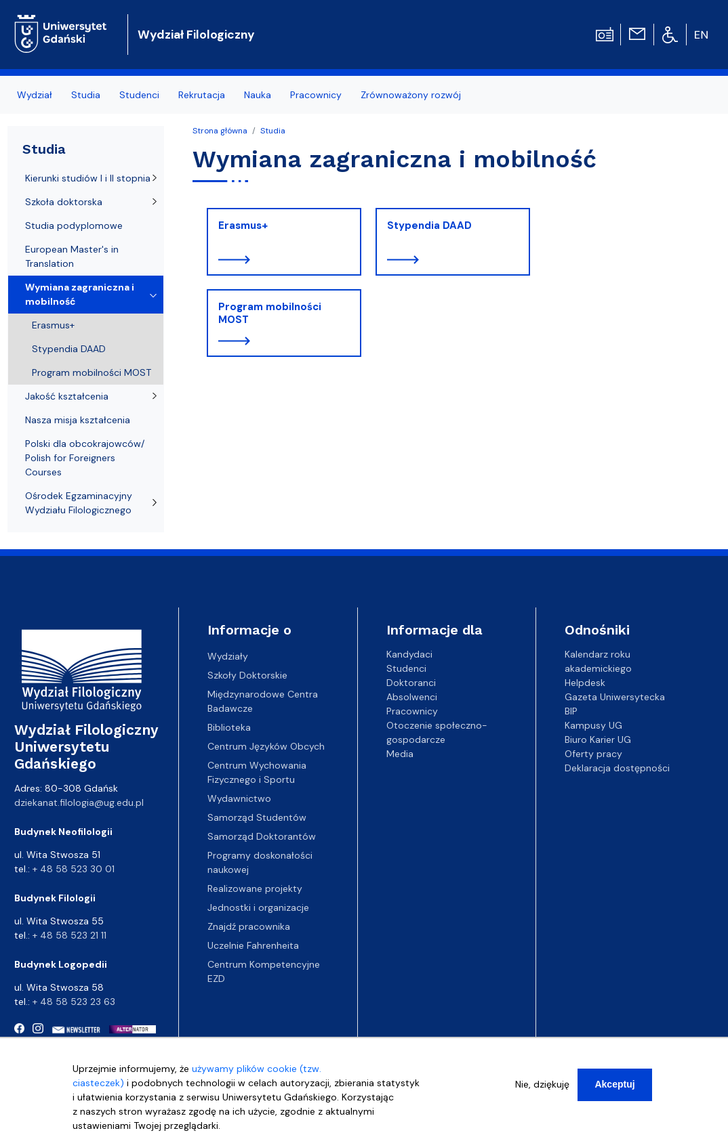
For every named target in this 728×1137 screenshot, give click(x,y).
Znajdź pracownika (248, 926)
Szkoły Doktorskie (247, 675)
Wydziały (227, 656)
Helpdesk (585, 683)
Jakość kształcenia (66, 396)
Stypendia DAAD (429, 225)
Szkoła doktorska (63, 202)
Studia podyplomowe (74, 225)
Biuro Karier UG (598, 739)
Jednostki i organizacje (258, 907)
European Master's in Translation (72, 256)
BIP (571, 711)
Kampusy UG (593, 725)
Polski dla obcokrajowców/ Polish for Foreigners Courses (84, 457)
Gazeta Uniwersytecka (615, 697)
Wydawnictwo (239, 798)
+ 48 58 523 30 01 (74, 869)
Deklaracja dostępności (617, 768)
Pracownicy (316, 95)
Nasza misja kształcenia (77, 420)
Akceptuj (614, 1090)
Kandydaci (409, 654)
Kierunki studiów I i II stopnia (87, 178)
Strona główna (220, 130)
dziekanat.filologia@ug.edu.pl (79, 802)
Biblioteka (229, 727)
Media (399, 754)
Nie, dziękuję (542, 1090)
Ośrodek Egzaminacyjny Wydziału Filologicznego (78, 503)
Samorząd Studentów (256, 817)
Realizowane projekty (254, 888)
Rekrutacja (201, 95)
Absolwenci (411, 697)
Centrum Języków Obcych (266, 746)
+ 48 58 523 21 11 (69, 935)
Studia (85, 95)
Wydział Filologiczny (196, 34)
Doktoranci (411, 683)
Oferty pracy (593, 754)
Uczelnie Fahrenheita (253, 945)
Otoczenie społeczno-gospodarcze (436, 732)
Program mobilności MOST (269, 313)
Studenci (139, 95)
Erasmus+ (243, 225)
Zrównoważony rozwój (411, 95)
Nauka (257, 95)
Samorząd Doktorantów (261, 836)
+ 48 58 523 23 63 (74, 1001)
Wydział (34, 95)
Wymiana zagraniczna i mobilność (79, 294)
